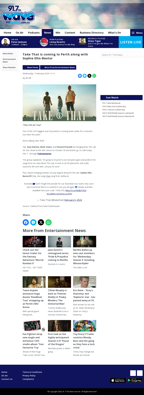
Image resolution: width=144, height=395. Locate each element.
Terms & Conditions (32, 372)
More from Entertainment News (60, 67)
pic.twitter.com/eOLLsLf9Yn (59, 193)
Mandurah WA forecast (121, 89)
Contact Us (6, 379)
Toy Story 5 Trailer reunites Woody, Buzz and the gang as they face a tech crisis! (84, 334)
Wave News (8, 53)
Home (7, 32)
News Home (32, 67)
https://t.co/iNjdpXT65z (75, 190)
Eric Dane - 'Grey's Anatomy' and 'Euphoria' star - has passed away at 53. (84, 289)
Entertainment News (9, 60)
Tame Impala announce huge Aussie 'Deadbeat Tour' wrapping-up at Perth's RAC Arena (34, 292)
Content (70, 32)
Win (58, 32)
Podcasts (34, 32)
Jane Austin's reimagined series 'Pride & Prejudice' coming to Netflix (59, 249)
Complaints (28, 379)
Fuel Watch (112, 97)
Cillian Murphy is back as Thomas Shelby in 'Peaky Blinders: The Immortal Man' (59, 290)
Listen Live (130, 42)
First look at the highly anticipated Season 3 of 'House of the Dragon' (59, 333)
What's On (114, 32)
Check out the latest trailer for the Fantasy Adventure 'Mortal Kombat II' (34, 250)
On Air (19, 32)
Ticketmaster (44, 153)
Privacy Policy (29, 375)
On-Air (4, 375)
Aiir (79, 391)
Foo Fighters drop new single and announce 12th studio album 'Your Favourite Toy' (34, 334)
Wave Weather (9, 67)
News (47, 32)
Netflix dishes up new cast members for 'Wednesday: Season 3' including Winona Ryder (84, 250)
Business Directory (92, 32)
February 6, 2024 (73, 200)
